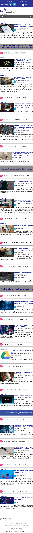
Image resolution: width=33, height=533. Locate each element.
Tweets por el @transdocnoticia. (10, 520)
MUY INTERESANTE (23, 62)
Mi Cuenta (28, 4)
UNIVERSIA (21, 28)
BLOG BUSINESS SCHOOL (21, 353)
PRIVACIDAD (25, 525)
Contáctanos (7, 523)
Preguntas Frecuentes (22, 523)
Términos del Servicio (11, 525)
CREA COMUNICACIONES (24, 183)
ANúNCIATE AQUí (16, 528)
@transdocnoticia (5, 518)
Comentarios (19, 29)
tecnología (3, 23)
